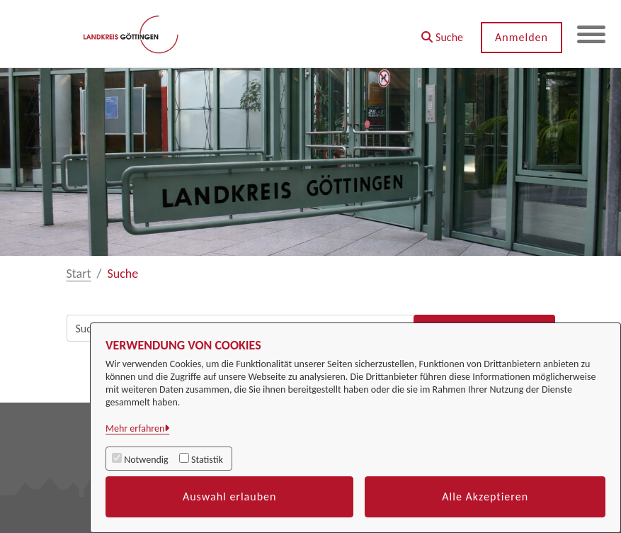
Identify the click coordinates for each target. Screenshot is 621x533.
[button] (442, 32)
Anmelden (521, 37)
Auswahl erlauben (230, 496)
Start (79, 273)
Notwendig (146, 460)
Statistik (207, 460)
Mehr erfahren (135, 428)
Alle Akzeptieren (485, 496)
